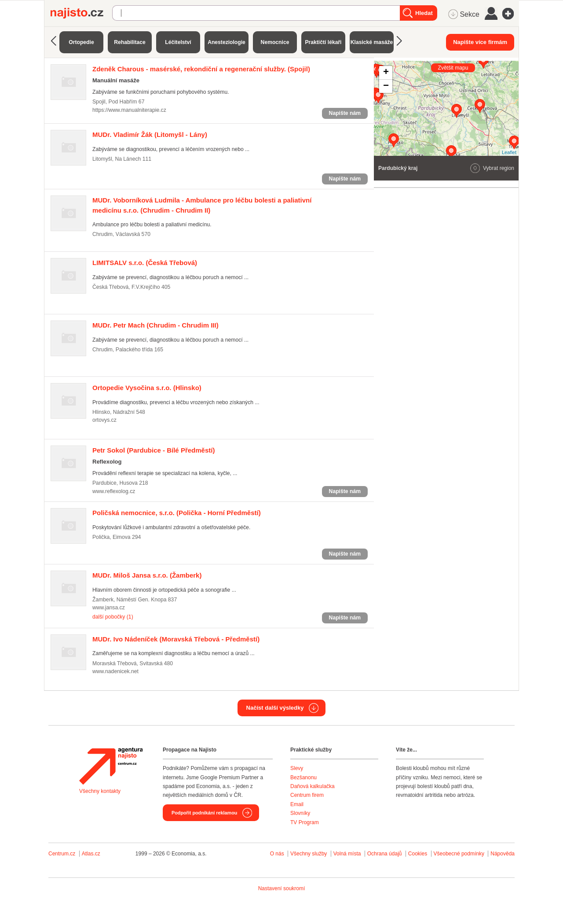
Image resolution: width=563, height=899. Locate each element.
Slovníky (300, 813)
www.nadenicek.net (115, 671)
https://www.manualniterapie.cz (129, 110)
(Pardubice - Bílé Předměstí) (153, 450)
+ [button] (386, 72)
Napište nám (345, 113)
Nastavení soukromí (281, 888)
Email (296, 804)
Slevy (296, 768)
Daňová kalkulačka (312, 786)
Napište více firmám (480, 42)
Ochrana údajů (384, 854)
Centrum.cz (61, 854)
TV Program (304, 822)
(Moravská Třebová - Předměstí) (176, 639)
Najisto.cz (81, 13)
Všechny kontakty (100, 791)
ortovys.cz (104, 420)
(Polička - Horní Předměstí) (176, 512)
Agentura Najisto (111, 766)
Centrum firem (307, 795)
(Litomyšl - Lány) (149, 134)
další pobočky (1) (112, 617)
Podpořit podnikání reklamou (204, 812)
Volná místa (347, 854)
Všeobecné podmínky (459, 854)
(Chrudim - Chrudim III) (155, 325)
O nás (277, 854)
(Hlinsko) (146, 387)
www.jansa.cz (108, 607)
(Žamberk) (146, 575)
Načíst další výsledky (275, 707)
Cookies (417, 854)
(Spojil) (201, 69)
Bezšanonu (303, 777)
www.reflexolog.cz (113, 491)
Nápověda (502, 854)
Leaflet (509, 152)
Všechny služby (309, 854)
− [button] (386, 86)
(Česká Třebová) (144, 262)
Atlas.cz (91, 854)
